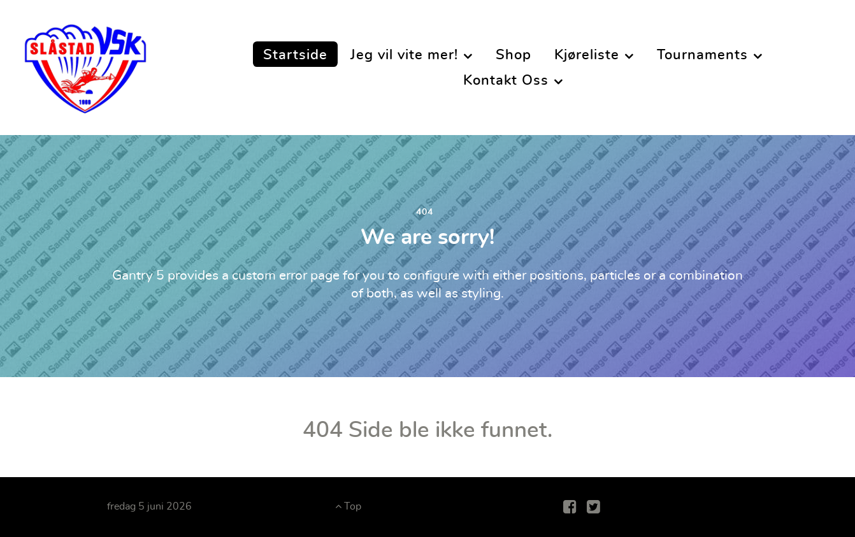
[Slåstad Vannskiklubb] (85, 64)
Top (348, 506)
